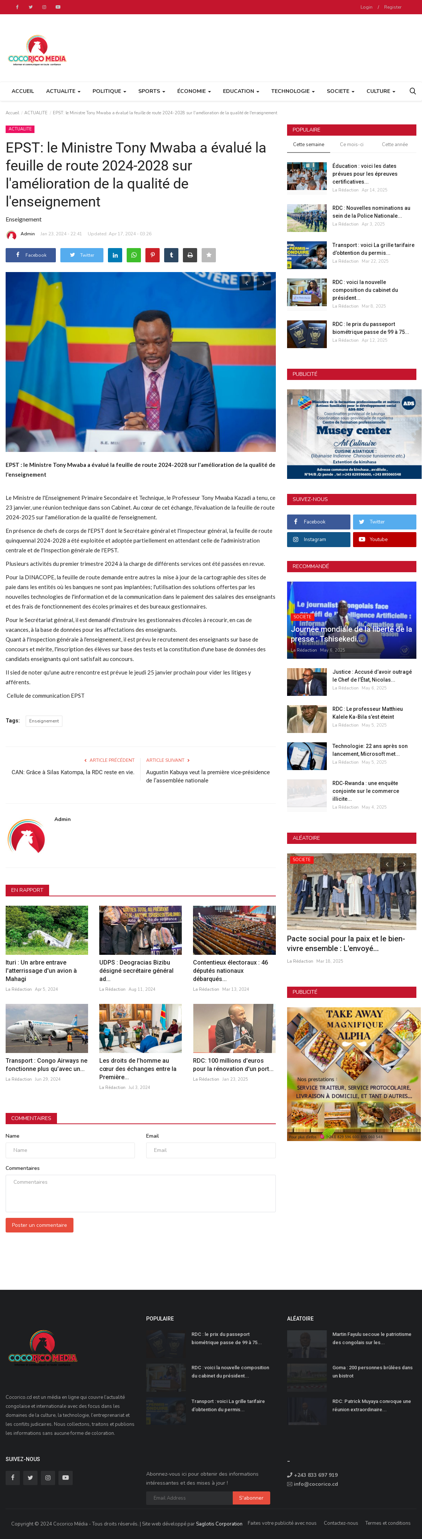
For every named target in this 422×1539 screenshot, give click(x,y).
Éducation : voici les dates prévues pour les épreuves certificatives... (365, 174)
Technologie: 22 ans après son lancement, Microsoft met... (370, 750)
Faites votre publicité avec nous (282, 1523)
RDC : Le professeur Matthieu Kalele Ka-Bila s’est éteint (367, 713)
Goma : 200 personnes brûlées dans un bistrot (372, 1372)
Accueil (23, 91)
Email (152, 1136)
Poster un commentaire (39, 1225)
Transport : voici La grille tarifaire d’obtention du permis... (373, 249)
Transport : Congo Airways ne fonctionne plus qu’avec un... (46, 1064)
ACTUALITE (36, 113)
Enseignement (44, 721)
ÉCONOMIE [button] (194, 91)
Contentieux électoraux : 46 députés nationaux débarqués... (230, 971)
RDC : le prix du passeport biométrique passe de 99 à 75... (370, 328)
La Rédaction (19, 989)
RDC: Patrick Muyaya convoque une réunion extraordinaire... (371, 1405)
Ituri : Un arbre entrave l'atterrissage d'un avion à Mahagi (41, 971)
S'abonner (251, 1498)
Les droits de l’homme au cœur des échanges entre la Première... (138, 1069)
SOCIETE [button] (341, 91)
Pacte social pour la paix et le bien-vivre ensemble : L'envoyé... (346, 943)
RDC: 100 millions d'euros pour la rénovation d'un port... (233, 1064)
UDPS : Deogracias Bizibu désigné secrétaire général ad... (136, 971)
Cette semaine (308, 144)
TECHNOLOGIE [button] (293, 91)
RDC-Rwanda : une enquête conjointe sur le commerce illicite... (365, 791)
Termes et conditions (388, 1523)
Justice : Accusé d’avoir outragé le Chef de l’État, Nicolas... (372, 676)
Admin (20, 235)
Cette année (395, 144)
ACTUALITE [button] (63, 91)
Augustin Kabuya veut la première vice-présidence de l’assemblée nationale (208, 776)
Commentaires (31, 1118)
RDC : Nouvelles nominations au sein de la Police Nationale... (371, 212)
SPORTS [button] (151, 91)
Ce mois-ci (352, 144)
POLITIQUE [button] (109, 91)
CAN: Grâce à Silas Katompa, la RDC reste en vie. (73, 772)
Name (12, 1136)
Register (392, 7)
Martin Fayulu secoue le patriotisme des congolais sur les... (372, 1338)
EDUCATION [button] (241, 91)
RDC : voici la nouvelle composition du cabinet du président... (365, 290)
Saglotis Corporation (219, 1524)
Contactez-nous (341, 1523)
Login (367, 7)
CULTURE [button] (381, 91)
